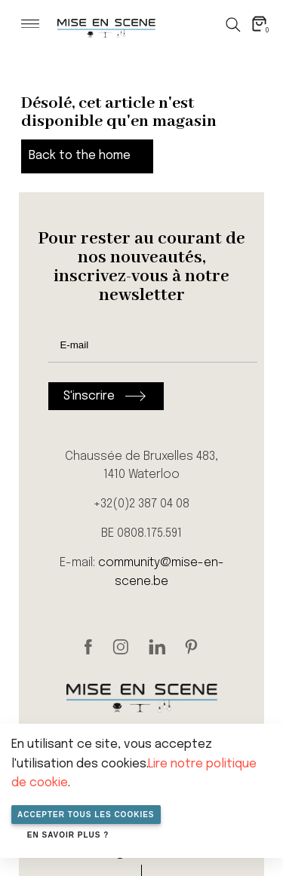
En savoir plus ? (68, 835)
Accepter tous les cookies (86, 814)
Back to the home (80, 155)
